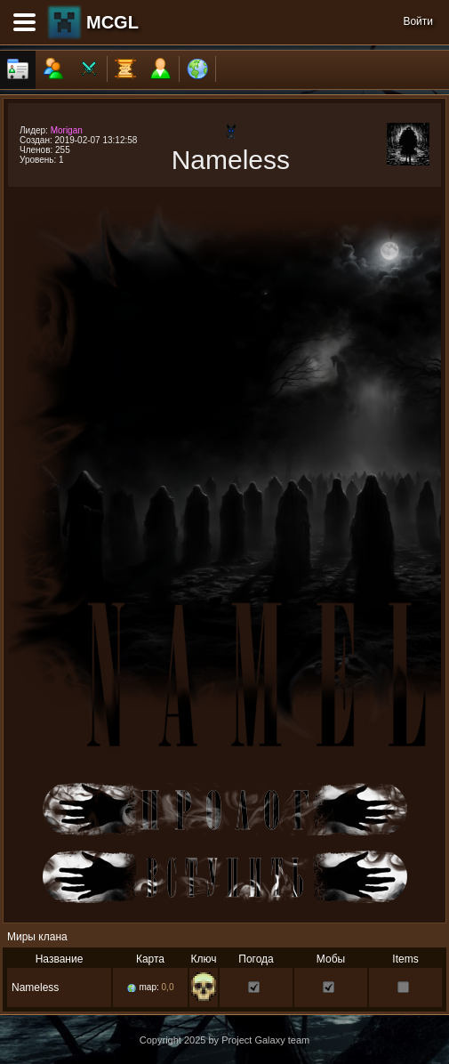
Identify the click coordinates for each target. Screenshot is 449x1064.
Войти (418, 21)
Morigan (67, 130)
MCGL (112, 22)
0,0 (168, 987)
